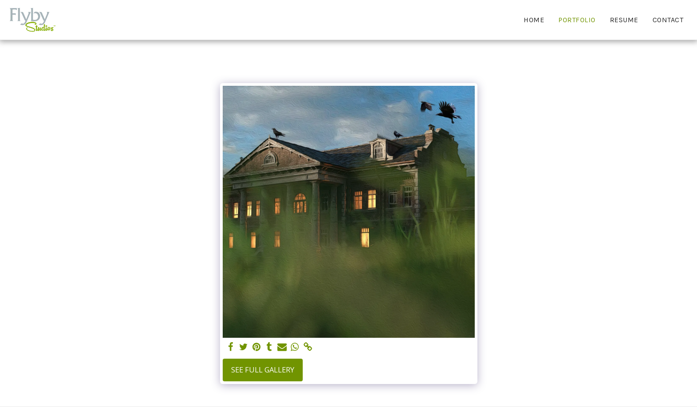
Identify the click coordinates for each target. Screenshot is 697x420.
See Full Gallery (262, 369)
